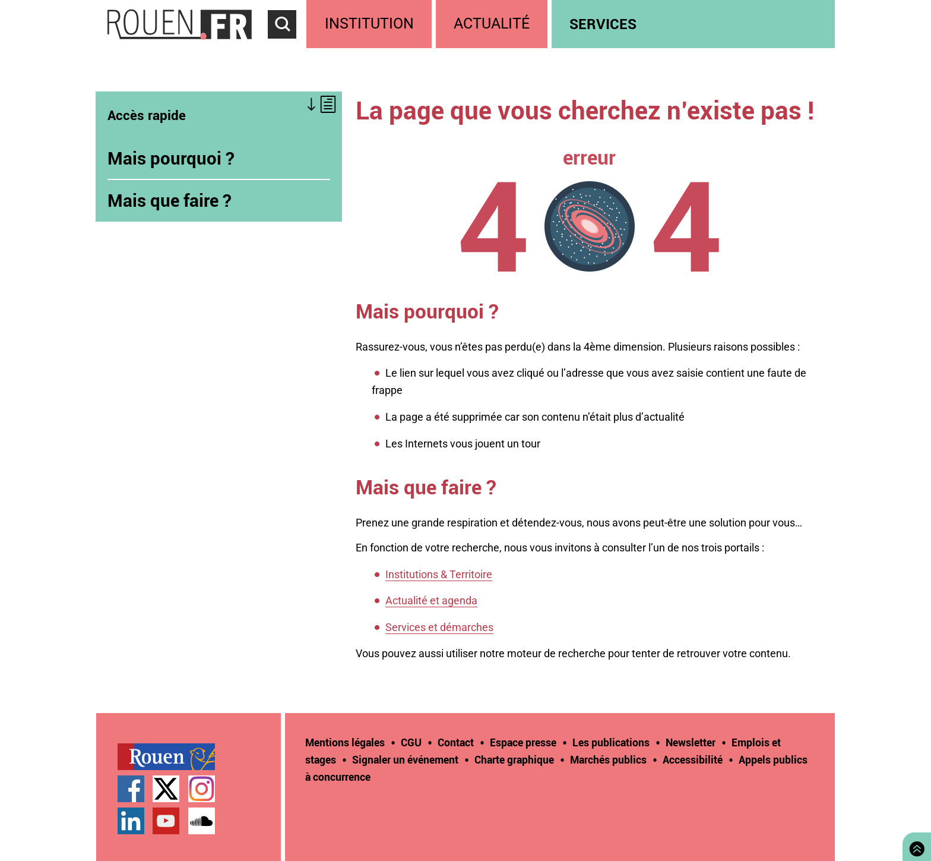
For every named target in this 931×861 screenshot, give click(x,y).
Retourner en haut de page (914, 845)
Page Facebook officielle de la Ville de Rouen (131, 788)
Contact (456, 742)
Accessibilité (693, 759)
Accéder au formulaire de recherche (287, 45)
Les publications (611, 742)
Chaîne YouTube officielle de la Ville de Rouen (166, 821)
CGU (411, 742)
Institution (369, 23)
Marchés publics (608, 759)
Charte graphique (514, 759)
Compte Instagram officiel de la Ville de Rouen (201, 788)
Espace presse (523, 742)
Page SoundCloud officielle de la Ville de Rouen (201, 821)
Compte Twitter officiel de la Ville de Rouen (166, 788)
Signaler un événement (405, 759)
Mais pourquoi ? (171, 158)
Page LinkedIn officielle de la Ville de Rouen (131, 821)
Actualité (492, 23)
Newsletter (690, 742)
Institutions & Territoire (438, 574)
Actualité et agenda (431, 600)
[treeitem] (370, 24)
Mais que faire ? (169, 200)
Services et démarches (439, 627)
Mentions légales (345, 742)
